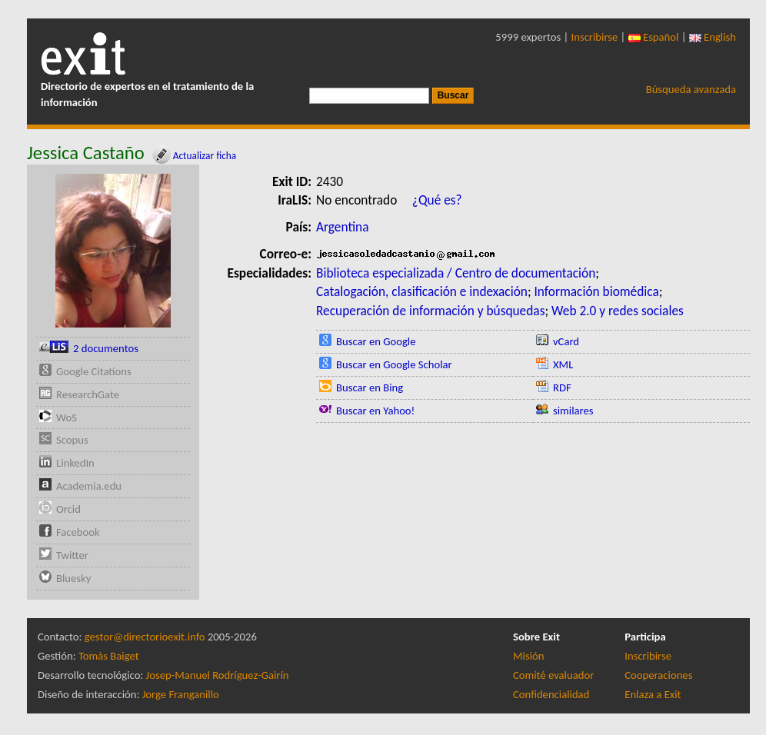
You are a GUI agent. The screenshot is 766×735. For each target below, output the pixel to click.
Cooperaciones (658, 675)
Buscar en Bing (369, 387)
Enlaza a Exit (652, 694)
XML (563, 364)
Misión (528, 656)
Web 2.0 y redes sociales (617, 310)
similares (573, 410)
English (712, 37)
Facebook (78, 532)
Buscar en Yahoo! (375, 410)
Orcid (68, 509)
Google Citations (94, 371)
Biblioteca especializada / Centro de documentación (455, 272)
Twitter (72, 555)
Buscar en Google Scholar (394, 364)
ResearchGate (87, 394)
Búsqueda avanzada (691, 89)
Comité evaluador (553, 675)
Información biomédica (596, 291)
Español (653, 37)
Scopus (72, 440)
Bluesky (73, 578)
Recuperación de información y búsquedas (430, 310)
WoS (66, 417)
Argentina (342, 226)
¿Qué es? (437, 199)
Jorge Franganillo (180, 694)
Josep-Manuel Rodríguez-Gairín (217, 675)
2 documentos (105, 348)
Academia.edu (89, 486)
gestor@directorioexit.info (145, 637)
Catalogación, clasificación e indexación (422, 291)
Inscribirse (594, 37)
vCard (566, 341)
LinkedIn (75, 463)
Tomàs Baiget (108, 656)
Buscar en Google (376, 341)
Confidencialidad (551, 694)
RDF (562, 387)
